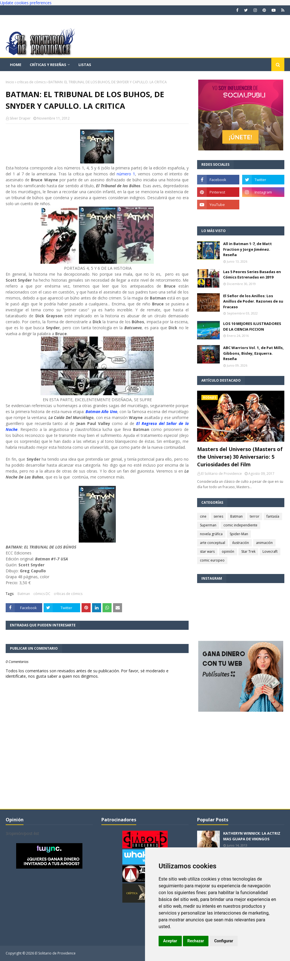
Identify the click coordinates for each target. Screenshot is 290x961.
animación (264, 542)
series (218, 516)
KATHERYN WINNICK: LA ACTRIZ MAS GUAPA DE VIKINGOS (251, 836)
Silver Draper (20, 118)
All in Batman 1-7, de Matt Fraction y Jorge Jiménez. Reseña (247, 249)
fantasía (272, 516)
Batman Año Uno (101, 411)
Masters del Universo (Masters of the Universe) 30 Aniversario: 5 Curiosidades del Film (240, 457)
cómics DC (41, 593)
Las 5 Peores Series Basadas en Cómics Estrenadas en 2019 (252, 274)
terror (254, 516)
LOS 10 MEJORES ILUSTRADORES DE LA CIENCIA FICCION (252, 326)
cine (203, 516)
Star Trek (248, 551)
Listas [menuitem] (84, 64)
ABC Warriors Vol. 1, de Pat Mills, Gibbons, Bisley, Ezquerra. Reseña (253, 353)
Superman (208, 525)
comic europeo (212, 560)
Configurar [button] (223, 941)
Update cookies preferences (26, 2)
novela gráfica (211, 533)
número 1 (126, 174)
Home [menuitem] (15, 64)
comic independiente (240, 525)
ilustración (240, 542)
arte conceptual (212, 542)
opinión (228, 551)
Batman (24, 593)
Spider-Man (239, 533)
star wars (207, 551)
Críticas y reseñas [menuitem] (48, 64)
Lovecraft (270, 551)
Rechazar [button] (195, 941)
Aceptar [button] (170, 941)
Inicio (10, 82)
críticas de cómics (31, 82)
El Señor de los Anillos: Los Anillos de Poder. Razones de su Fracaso (253, 301)
